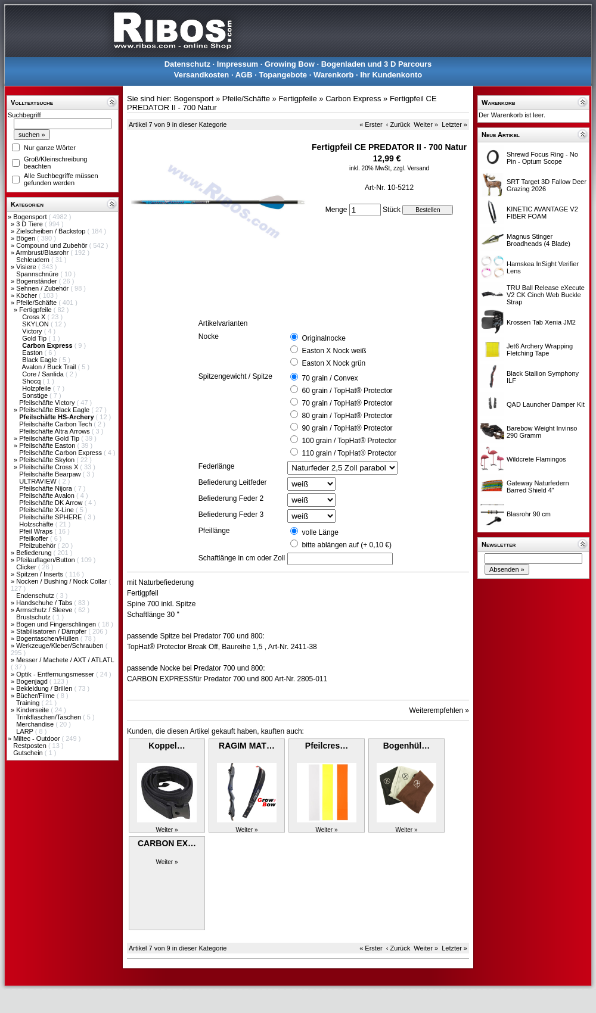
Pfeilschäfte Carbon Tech (56, 424)
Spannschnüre (38, 274)
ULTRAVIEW (38, 481)
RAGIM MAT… (247, 745)
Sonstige (35, 395)
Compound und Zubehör (52, 245)
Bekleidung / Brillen (45, 688)
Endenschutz (36, 595)
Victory (33, 331)
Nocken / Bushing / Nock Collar (62, 581)
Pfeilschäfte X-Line (47, 509)
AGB (244, 74)
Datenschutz (187, 64)
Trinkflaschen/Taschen (49, 717)
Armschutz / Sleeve (45, 609)
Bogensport (30, 216)
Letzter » (454, 124)
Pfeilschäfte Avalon (47, 495)
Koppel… (166, 745)
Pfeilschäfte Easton (48, 445)
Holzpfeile (37, 388)
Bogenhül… (406, 745)
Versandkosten (201, 74)
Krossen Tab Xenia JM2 (541, 322)
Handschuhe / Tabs (45, 602)
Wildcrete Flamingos (536, 459)
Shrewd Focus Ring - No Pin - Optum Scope (542, 158)
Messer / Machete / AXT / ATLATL (65, 659)
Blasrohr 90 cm (529, 514)
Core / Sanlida (44, 374)
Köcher (27, 295)
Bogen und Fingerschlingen (57, 624)
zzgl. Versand (411, 168)
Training (28, 702)
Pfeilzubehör (38, 545)
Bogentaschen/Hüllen (48, 638)
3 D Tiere (30, 223)
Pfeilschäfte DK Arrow (51, 502)
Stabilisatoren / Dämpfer (52, 631)
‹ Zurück (398, 124)
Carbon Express (353, 98)
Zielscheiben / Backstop (51, 231)
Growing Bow (290, 64)
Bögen (26, 238)
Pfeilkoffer (34, 538)
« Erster (371, 124)
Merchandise (35, 724)
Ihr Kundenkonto (391, 74)
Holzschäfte (37, 524)
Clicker (27, 567)
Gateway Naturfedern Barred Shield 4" (538, 486)
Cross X (34, 316)
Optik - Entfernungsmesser (56, 674)
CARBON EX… (167, 843)
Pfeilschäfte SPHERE (51, 516)
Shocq (32, 381)
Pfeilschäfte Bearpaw (50, 474)
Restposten (30, 745)
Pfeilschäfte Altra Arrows (55, 431)
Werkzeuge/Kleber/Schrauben (60, 645)
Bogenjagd (32, 681)
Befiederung (34, 552)
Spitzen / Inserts (40, 574)
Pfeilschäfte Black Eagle (55, 409)
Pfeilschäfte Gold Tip (50, 438)
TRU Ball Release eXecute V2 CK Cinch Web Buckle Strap (546, 295)
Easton (33, 352)
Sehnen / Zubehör (43, 288)
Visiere (27, 266)
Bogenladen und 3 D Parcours (376, 64)
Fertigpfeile (36, 309)
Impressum (237, 64)
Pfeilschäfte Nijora (46, 488)
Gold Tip (35, 338)
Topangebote (283, 74)
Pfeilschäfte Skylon (47, 459)
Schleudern (33, 259)
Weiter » (426, 124)
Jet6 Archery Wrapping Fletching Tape (540, 349)
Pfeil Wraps (36, 531)
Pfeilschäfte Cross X (49, 466)
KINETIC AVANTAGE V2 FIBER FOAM (542, 212)
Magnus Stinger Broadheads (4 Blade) (538, 240)
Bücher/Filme (36, 695)
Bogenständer (37, 281)
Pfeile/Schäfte (37, 302)
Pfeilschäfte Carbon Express (61, 452)
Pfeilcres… (326, 745)
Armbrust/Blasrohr (43, 252)
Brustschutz (34, 617)
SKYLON (36, 324)
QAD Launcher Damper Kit (546, 404)
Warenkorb (333, 74)
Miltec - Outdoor (37, 738)
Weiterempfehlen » (439, 710)
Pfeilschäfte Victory (47, 402)
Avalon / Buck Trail (50, 366)
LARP (25, 731)
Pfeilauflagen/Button (46, 559)
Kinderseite (33, 709)
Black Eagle (40, 359)
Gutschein (29, 752)
